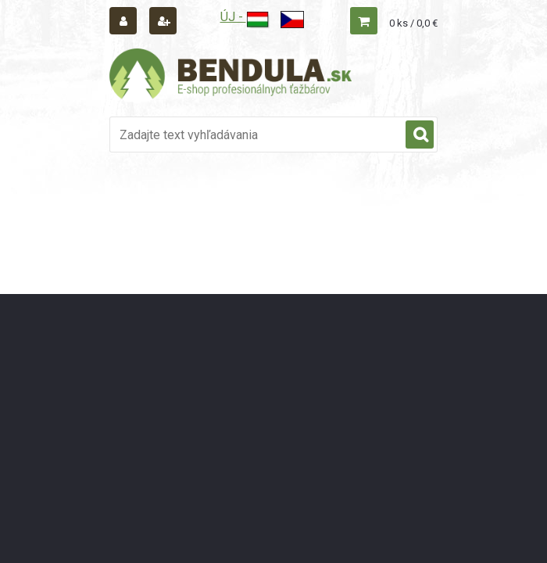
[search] (420, 135)
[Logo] (230, 76)
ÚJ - (245, 16)
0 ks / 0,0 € (413, 23)
